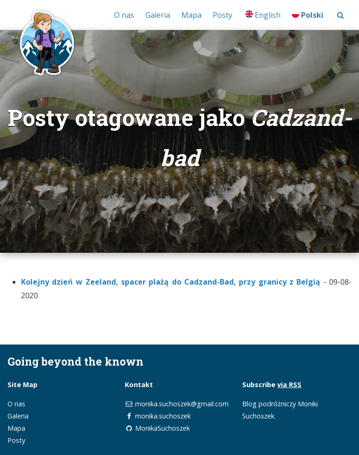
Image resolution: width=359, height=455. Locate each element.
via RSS (289, 384)
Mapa (191, 15)
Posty (222, 15)
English (262, 15)
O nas (124, 15)
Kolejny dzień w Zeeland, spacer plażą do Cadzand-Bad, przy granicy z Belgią (171, 282)
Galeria (157, 15)
